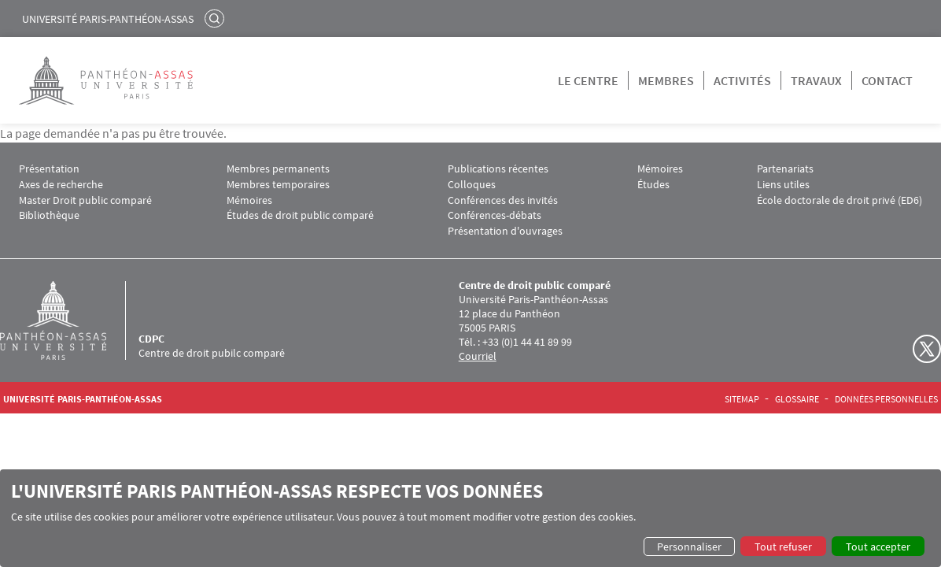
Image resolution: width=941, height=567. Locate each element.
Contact (887, 80)
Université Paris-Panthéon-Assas (108, 18)
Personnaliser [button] (689, 546)
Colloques (472, 184)
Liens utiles (783, 184)
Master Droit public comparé (85, 200)
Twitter (927, 349)
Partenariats (785, 169)
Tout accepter (878, 546)
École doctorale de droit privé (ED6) (839, 200)
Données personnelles (886, 399)
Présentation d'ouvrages (505, 231)
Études (653, 184)
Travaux (816, 80)
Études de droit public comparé (300, 215)
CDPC (151, 339)
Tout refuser (783, 546)
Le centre (588, 80)
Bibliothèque (49, 215)
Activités (742, 80)
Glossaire (797, 399)
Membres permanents (278, 169)
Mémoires (249, 200)
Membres (666, 80)
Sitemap (742, 399)
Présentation (49, 169)
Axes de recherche (61, 184)
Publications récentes (498, 169)
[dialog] (470, 518)
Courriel (477, 356)
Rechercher (216, 18)
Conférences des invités (503, 200)
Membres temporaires (278, 184)
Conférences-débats (494, 215)
